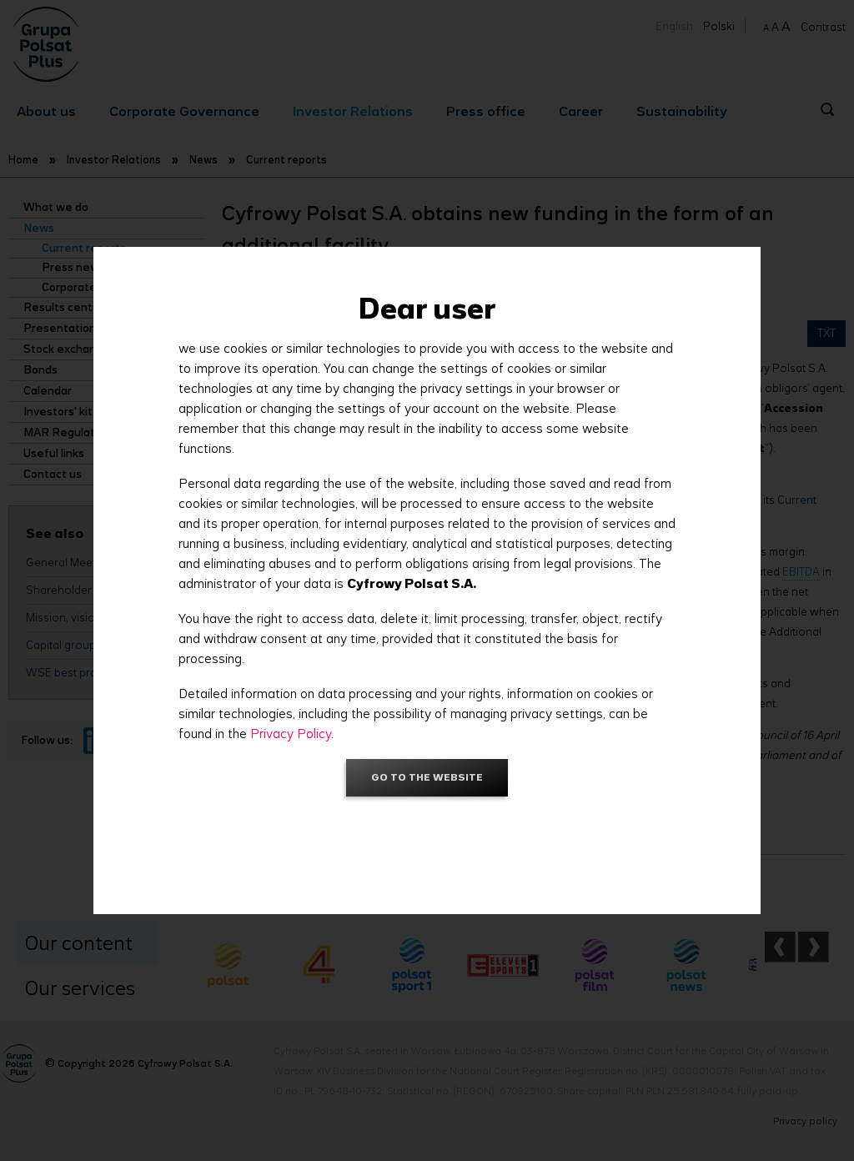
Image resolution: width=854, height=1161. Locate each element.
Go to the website (427, 777)
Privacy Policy (290, 733)
